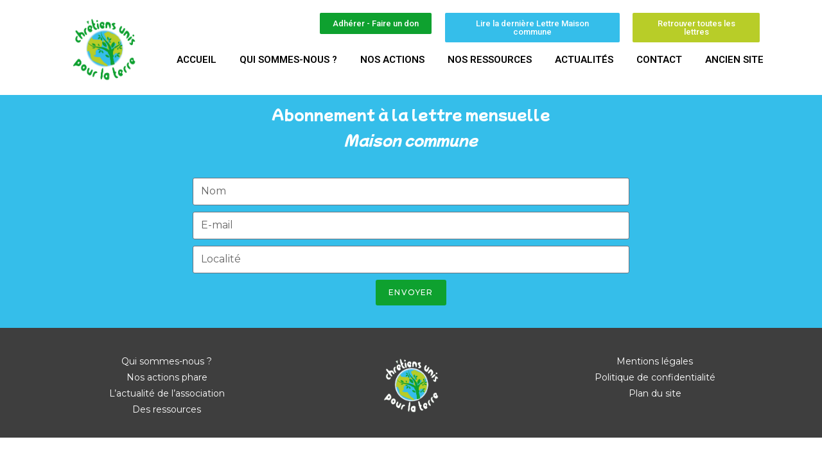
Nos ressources (490, 59)
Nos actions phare (167, 377)
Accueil (196, 59)
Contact (659, 59)
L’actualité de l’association (167, 393)
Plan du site (655, 393)
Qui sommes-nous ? (288, 59)
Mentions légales (654, 361)
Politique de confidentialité (655, 377)
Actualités (584, 59)
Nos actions (392, 59)
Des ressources (166, 409)
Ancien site (734, 59)
